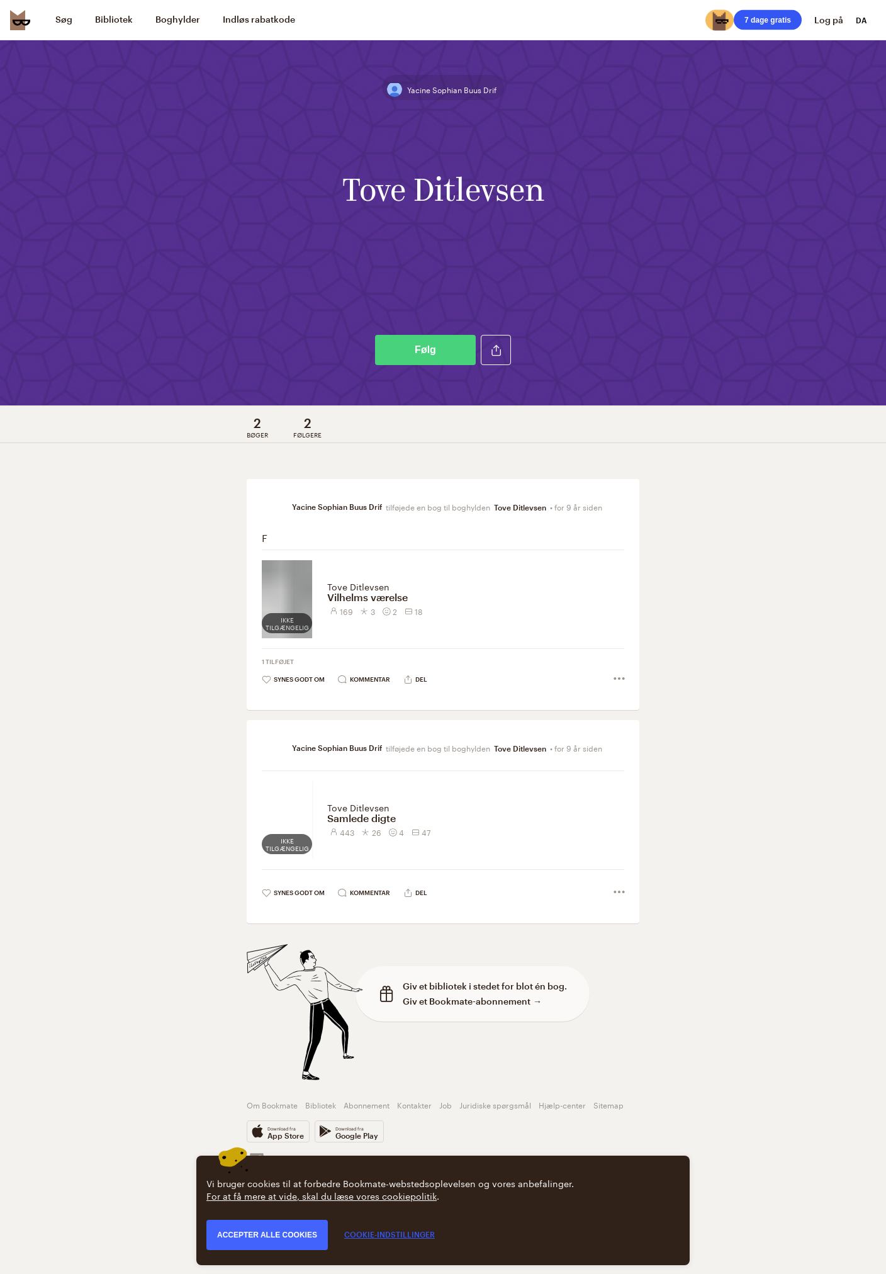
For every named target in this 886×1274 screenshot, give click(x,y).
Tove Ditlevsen (520, 507)
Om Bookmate (272, 1104)
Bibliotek (320, 1104)
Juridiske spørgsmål (495, 1104)
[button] (496, 350)
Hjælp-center (562, 1104)
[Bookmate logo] (20, 20)
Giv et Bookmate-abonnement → (472, 1001)
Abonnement (367, 1104)
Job (445, 1104)
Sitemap (608, 1104)
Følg (425, 349)
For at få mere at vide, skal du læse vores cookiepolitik (321, 1195)
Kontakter (414, 1104)
